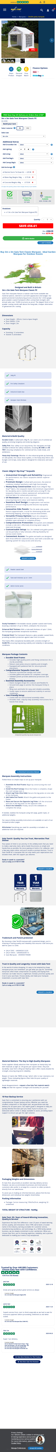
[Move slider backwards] (6, 418)
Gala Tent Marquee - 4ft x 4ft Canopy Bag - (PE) (17, 1345)
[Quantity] (24, 149)
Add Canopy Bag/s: (9, 163)
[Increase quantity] (28, 149)
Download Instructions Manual (28, 772)
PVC (27, 128)
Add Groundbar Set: (10, 145)
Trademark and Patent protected (17, 938)
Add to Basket (28, 238)
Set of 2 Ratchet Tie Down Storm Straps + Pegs (17, 1344)
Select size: (5, 133)
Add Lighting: (7, 149)
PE (20, 128)
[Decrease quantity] (21, 149)
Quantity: (37, 220)
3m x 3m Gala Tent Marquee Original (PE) (15, 1295)
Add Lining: (6, 154)
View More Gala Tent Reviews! (28, 1362)
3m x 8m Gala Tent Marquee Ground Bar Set (16, 1348)
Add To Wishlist (45, 243)
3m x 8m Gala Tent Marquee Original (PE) (15, 1347)
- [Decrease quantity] (43, 219)
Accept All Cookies (36, 1448)
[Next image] (52, 40)
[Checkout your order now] (53, 10)
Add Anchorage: (6, 167)
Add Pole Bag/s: (8, 158)
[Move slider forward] (31, 418)
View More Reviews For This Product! (28, 1357)
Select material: (7, 128)
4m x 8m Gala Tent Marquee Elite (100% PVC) (16, 1321)
